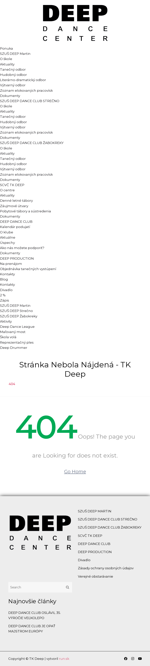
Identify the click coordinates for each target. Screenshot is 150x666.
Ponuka (6, 48)
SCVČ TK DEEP (12, 185)
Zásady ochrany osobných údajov (106, 568)
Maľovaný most (13, 332)
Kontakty (7, 274)
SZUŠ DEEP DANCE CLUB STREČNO (29, 101)
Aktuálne (7, 237)
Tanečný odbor (13, 69)
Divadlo (6, 290)
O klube (6, 232)
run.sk (64, 659)
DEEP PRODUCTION (17, 258)
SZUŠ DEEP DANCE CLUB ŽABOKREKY (32, 143)
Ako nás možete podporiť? (22, 248)
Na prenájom (11, 264)
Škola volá (8, 337)
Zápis (4, 300)
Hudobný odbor (13, 75)
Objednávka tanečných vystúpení (28, 269)
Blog (4, 279)
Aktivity (6, 321)
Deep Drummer (13, 348)
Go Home (75, 471)
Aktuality (7, 64)
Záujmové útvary (14, 206)
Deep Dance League (17, 327)
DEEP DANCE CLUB (16, 222)
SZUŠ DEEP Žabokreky (18, 316)
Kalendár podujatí (15, 227)
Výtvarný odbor (13, 85)
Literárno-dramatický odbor (23, 80)
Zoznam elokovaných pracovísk (26, 90)
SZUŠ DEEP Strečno (16, 311)
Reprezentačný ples (17, 342)
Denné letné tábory (16, 201)
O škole (6, 59)
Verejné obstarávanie (95, 576)
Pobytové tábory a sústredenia (25, 211)
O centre (7, 190)
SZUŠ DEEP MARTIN (94, 511)
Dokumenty (10, 96)
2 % (3, 295)
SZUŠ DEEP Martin (15, 54)
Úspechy (7, 243)
